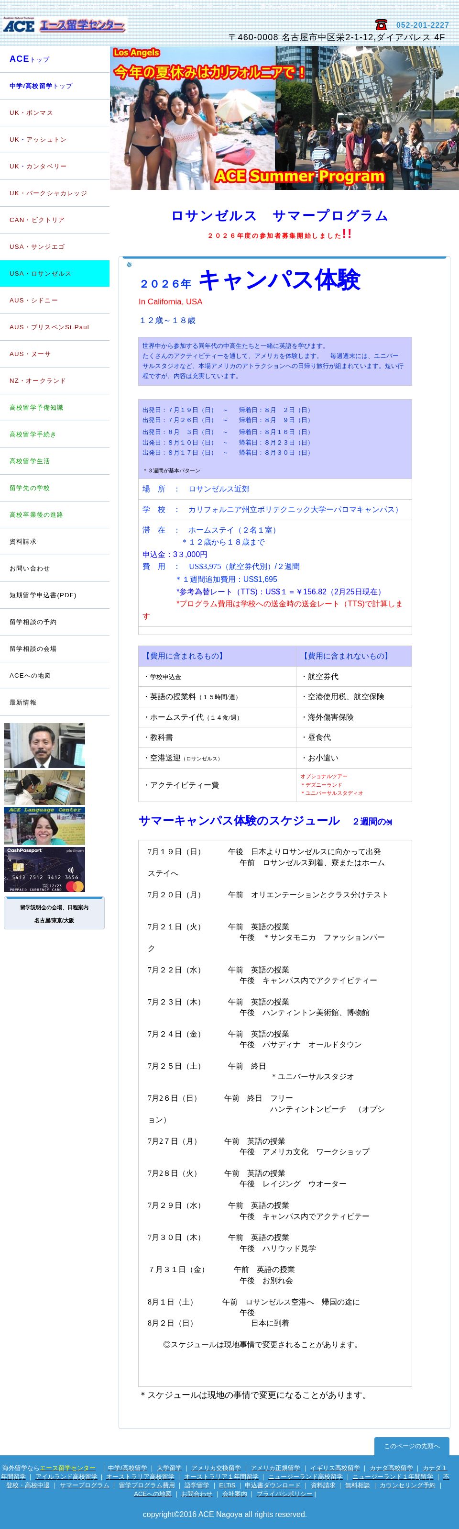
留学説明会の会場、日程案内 (54, 907)
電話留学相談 (55, 787)
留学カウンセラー (55, 745)
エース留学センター (113, 30)
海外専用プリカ (55, 869)
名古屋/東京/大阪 (54, 920)
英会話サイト (55, 826)
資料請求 (23, 541)
